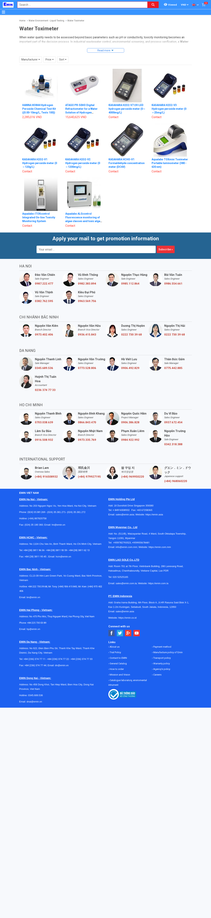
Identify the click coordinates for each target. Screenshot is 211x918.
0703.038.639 (44, 415)
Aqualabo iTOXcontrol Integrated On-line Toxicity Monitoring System (38, 210)
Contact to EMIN (118, 651)
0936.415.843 (87, 327)
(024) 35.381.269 (36, 505)
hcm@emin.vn (63, 549)
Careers (157, 667)
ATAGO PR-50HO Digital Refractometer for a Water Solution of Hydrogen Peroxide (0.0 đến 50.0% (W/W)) (81, 106)
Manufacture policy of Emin (168, 645)
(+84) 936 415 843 (67, 579)
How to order (116, 662)
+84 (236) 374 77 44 (35, 658)
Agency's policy (161, 662)
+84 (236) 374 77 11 (34, 652)
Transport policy (162, 651)
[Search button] (153, 4)
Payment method (162, 639)
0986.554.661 (173, 276)
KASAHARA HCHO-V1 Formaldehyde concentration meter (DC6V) (127, 156)
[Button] (3, 12)
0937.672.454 (173, 415)
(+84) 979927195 (89, 469)
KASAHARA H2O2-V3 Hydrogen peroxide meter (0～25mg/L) (169, 102)
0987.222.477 (44, 276)
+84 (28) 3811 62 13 (79, 543)
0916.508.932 (44, 433)
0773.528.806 (87, 361)
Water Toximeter (75, 20)
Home (22, 20)
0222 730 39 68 (131, 327)
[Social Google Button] (128, 626)
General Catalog (118, 656)
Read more (103, 50)
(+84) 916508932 (46, 469)
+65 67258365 (144, 503)
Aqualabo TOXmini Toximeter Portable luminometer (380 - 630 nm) (170, 156)
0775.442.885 (173, 361)
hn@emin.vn (58, 517)
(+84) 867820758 (37, 511)
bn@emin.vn (33, 590)
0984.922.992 (130, 433)
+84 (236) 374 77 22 (58, 652)
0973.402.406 (44, 327)
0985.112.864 (130, 276)
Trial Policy (115, 645)
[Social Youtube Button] (136, 626)
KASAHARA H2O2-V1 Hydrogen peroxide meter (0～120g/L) (39, 156)
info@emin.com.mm (126, 540)
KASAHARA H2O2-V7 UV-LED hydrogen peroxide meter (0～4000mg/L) (127, 102)
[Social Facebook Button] (111, 626)
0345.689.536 (44, 361)
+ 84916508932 (122, 503)
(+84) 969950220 (132, 469)
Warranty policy (161, 656)
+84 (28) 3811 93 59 (56, 543)
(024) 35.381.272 (76, 505)
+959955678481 (141, 535)
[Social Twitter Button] (120, 626)
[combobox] (80, 4)
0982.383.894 (87, 276)
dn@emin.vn (61, 658)
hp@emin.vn (33, 622)
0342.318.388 (173, 437)
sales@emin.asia (125, 507)
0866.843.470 (87, 415)
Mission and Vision (119, 667)
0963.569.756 (87, 294)
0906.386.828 (130, 415)
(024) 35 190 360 (33, 517)
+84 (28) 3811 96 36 (34, 543)
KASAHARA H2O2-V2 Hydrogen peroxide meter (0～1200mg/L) (82, 156)
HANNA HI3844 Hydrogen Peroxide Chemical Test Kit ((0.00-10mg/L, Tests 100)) (39, 102)
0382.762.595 (44, 294)
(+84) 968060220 (175, 474)
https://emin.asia (154, 507)
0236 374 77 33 (45, 383)
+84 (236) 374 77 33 (81, 652)
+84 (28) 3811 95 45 (35, 549)
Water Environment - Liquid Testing (46, 20)
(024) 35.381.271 (56, 505)
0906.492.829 (130, 361)
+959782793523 (122, 535)
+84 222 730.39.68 (37, 579)
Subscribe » (165, 242)
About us (114, 639)
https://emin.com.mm (159, 540)
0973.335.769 (87, 433)
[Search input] (80, 4)
